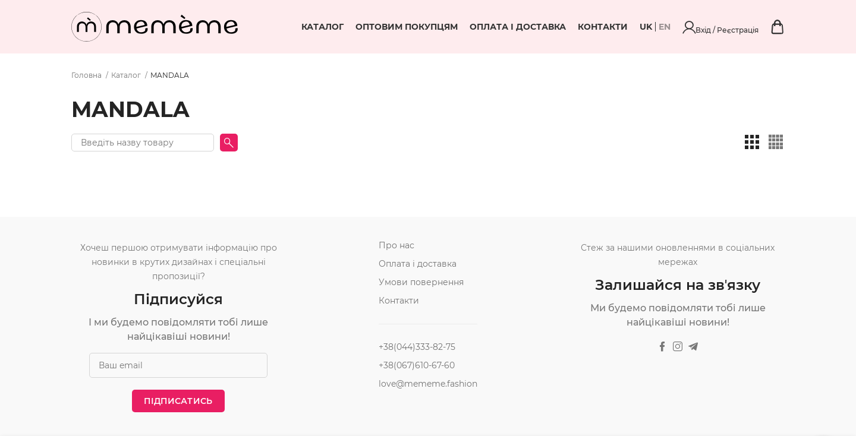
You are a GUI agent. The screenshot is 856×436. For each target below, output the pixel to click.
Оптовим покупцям (471, 26)
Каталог (387, 26)
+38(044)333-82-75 (417, 347)
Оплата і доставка (582, 26)
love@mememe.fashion (428, 383)
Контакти (667, 26)
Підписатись (178, 401)
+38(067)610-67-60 (417, 365)
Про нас (396, 245)
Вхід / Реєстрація (753, 26)
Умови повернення (421, 282)
